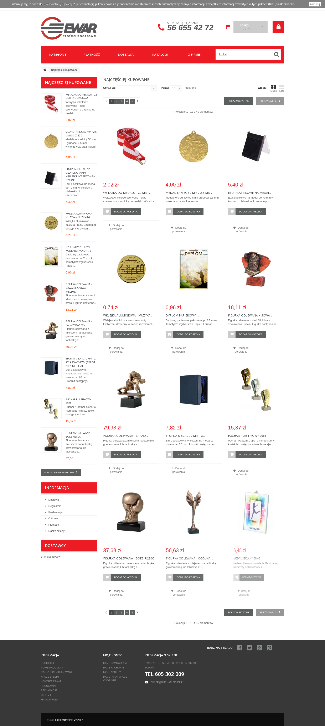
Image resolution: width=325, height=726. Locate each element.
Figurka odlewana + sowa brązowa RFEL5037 (79, 287)
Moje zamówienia (115, 663)
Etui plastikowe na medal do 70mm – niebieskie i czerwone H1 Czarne (81, 174)
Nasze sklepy (56, 530)
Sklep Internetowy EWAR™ (69, 720)
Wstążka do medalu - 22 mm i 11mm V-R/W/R (81, 96)
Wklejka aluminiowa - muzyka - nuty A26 (80, 215)
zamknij (315, 4)
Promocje (48, 663)
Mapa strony (50, 699)
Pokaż (165, 87)
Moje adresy (112, 672)
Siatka (273, 88)
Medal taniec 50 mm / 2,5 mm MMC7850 (81, 133)
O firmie (53, 518)
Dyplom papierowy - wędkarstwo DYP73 (79, 249)
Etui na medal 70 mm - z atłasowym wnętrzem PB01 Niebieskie (81, 362)
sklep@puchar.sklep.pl (167, 682)
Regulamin (54, 506)
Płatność (53, 524)
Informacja (57, 487)
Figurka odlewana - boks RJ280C (79, 434)
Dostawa (53, 499)
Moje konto (113, 655)
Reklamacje (55, 512)
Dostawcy (55, 545)
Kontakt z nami (51, 681)
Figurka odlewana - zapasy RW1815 (79, 323)
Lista (281, 88)
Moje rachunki (113, 667)
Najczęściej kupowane (68, 82)
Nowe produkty (52, 667)
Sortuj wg (109, 87)
